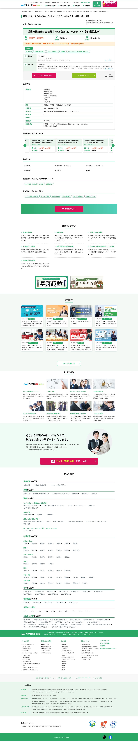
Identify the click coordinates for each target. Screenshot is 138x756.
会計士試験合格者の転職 (65, 246)
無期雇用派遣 (59, 709)
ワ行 (86, 611)
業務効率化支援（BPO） (44, 712)
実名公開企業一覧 (50, 11)
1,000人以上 (72, 602)
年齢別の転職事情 (46, 653)
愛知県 (42, 564)
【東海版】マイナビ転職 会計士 (30, 669)
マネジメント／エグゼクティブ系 (96, 521)
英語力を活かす (74, 619)
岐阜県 (25, 564)
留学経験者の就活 (42, 689)
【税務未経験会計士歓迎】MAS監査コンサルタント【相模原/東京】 (63, 31)
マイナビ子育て (51, 701)
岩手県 (42, 543)
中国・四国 (26, 575)
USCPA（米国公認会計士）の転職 (102, 246)
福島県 (75, 543)
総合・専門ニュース (47, 698)
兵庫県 (50, 570)
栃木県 (34, 550)
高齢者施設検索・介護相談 (65, 703)
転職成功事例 (49, 184)
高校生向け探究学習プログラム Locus (49, 695)
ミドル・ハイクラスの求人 (81, 689)
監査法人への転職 (86, 644)
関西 (24, 568)
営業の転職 (39, 678)
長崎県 (42, 583)
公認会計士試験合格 (40, 485)
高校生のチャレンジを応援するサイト (60, 698)
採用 (43, 726)
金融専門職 (26, 512)
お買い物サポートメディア (107, 701)
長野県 (67, 557)
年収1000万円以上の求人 (57, 619)
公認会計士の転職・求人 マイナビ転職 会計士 (34, 11)
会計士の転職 (82, 706)
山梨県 (58, 557)
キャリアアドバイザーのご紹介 (30, 653)
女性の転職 (68, 678)
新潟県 (25, 557)
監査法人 (27, 166)
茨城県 (25, 550)
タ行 (45, 611)
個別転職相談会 (66, 196)
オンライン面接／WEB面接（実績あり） (64, 627)
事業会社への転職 (86, 650)
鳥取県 (25, 577)
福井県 (50, 557)
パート (94, 689)
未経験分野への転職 (86, 657)
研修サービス (35, 712)
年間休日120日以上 (40, 619)
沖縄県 (84, 583)
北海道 (25, 543)
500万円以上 (63, 591)
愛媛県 (83, 577)
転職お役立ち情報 (46, 648)
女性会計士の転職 (29, 246)
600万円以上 (74, 591)
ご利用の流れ (26, 650)
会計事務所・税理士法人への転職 (34, 184)
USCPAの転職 (56, 196)
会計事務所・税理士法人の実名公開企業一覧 (67, 11)
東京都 (67, 550)
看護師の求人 (110, 706)
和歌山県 (67, 570)
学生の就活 (34, 689)
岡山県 (42, 577)
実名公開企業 (65, 646)
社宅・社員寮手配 (73, 712)
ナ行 (52, 611)
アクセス (29, 726)
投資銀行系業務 (28, 514)
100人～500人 (48, 602)
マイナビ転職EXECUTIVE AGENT (81, 678)
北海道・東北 (27, 541)
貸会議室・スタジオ (64, 712)
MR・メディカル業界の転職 (56, 678)
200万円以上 (27, 591)
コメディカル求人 (36, 709)
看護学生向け (49, 689)
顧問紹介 (97, 706)
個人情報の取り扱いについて (108, 648)
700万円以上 (86, 591)
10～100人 (36, 602)
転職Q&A (60, 232)
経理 (47, 521)
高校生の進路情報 (36, 695)
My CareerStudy (80, 701)
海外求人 (72, 689)
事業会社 (58, 170)
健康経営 (57, 712)
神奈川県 (75, 550)
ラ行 (80, 611)
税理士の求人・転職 (90, 706)
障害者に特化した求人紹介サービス (39, 692)
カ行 (31, 611)
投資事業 (39, 514)
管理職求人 (63, 624)
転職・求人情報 (66, 689)
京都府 (34, 570)
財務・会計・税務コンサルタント (54, 505)
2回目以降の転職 (27, 648)
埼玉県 (50, 550)
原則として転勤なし (29, 622)
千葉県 (58, 550)
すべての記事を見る (69, 363)
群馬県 (42, 550)
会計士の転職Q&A (78, 196)
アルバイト (90, 689)
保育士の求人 (52, 709)
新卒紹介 (58, 706)
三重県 (50, 564)
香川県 (75, 577)
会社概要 (24, 726)
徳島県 (67, 577)
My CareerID (87, 701)
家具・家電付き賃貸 (36, 703)
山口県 (58, 577)
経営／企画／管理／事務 (30, 519)
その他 (88, 170)
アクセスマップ (104, 640)
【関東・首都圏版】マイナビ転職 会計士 (31, 664)
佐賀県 (34, 583)
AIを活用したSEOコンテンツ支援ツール (50, 703)
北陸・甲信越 (27, 554)
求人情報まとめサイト (37, 698)
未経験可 (58, 622)
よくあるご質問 (26, 659)
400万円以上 (51, 591)
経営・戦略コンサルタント (31, 505)
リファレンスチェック (83, 712)
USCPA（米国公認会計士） (59, 485)
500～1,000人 (61, 602)
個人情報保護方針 (57, 726)
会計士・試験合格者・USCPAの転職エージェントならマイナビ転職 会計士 (59, 2)
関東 (24, 548)
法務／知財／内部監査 (75, 521)
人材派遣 (34, 706)
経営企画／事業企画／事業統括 (32, 521)
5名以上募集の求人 (45, 622)
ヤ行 (73, 611)
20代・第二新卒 (51, 706)
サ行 (38, 611)
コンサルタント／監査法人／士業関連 (34, 503)
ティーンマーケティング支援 (75, 698)
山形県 (67, 543)
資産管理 (49, 514)
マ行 (66, 611)
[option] (69, 145)
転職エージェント (65, 706)
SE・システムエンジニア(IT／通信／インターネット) (39, 528)
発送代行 (52, 712)
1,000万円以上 (39, 594)
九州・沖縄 (26, 580)
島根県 (34, 577)
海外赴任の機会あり (93, 622)
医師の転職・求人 (44, 709)
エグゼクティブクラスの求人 (73, 622)
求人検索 (64, 644)
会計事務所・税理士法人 (63, 166)
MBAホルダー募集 (28, 624)
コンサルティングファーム (94, 166)
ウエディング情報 (112, 698)
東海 (24, 561)
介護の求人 (65, 709)
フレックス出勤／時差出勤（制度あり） (35, 627)
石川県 (42, 557)
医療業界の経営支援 (73, 709)
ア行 (24, 611)
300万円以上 (39, 591)
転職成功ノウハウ (90, 196)
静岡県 (34, 564)
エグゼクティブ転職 (74, 706)
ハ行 (59, 611)
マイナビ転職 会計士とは (31, 196)
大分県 (58, 583)
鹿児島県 (75, 583)
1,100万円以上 (52, 594)
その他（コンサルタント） (76, 505)
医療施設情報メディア (95, 701)
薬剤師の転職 (103, 706)
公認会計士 (26, 485)
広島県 (50, 577)
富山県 (34, 557)
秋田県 (58, 543)
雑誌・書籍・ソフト (103, 698)
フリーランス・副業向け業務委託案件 (56, 692)
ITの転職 (45, 678)
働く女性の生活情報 (94, 698)
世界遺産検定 (35, 701)
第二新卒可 (26, 619)
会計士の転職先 (46, 650)
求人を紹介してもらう (69, 209)
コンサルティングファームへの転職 (90, 648)
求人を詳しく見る (83, 75)
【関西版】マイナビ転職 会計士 (30, 667)
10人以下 (26, 602)
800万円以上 (98, 591)
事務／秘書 (26, 524)
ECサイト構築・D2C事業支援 (62, 701)
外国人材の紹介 (81, 709)
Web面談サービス (27, 661)
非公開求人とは (26, 655)
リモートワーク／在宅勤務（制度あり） (98, 624)
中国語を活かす (87, 619)
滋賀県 (25, 570)
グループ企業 (48, 726)
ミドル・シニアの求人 (102, 689)
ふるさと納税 (73, 701)
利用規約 (102, 645)
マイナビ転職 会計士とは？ (29, 644)
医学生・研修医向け (57, 689)
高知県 (91, 577)
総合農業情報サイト (43, 701)
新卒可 (54, 624)
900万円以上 (27, 594)
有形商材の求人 (43, 624)
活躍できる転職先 (96, 232)
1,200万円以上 (65, 594)
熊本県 (50, 583)
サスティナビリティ (36, 726)
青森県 (34, 543)
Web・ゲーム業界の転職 (42, 706)
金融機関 (27, 170)
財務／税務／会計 (58, 521)
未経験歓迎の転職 (29, 260)
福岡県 (25, 583)
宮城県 (50, 543)
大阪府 (42, 570)
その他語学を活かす (103, 619)
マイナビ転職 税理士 (97, 678)
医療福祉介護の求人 (70, 692)
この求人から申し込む (45, 75)
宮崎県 (67, 583)
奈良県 (58, 570)
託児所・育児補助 (76, 624)
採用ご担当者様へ (85, 2)
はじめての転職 (45, 196)
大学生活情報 (86, 698)
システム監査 (27, 530)
